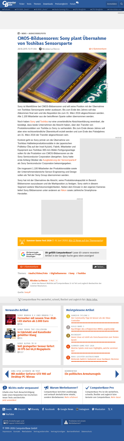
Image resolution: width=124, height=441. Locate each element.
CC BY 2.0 (107, 86)
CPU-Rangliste (97, 9)
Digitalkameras (59, 273)
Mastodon (100, 409)
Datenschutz (87, 431)
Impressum (7, 431)
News (24, 33)
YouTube (10, 414)
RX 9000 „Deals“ (42, 9)
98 (20, 324)
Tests (29, 3)
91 (20, 338)
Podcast (7, 9)
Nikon (64, 190)
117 (20, 352)
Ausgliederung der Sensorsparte (58, 160)
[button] (121, 4)
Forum (73, 3)
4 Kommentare (29, 266)
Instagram (84, 409)
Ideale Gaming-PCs (61, 9)
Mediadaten (27, 431)
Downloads (48, 3)
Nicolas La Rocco (38, 280)
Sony (32, 121)
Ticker (21, 3)
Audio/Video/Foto (37, 33)
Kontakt (16, 431)
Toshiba (44, 121)
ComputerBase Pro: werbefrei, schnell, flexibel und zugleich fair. (58, 299)
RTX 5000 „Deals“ (22, 9)
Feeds (9, 409)
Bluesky (35, 409)
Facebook (50, 409)
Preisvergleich (61, 3)
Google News (66, 409)
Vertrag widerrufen (41, 431)
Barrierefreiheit (73, 431)
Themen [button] (37, 3)
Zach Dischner (107, 94)
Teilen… (101, 266)
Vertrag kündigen (58, 431)
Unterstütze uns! (115, 9)
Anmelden (112, 3)
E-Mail (51, 280)
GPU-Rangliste (80, 9)
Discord (21, 409)
